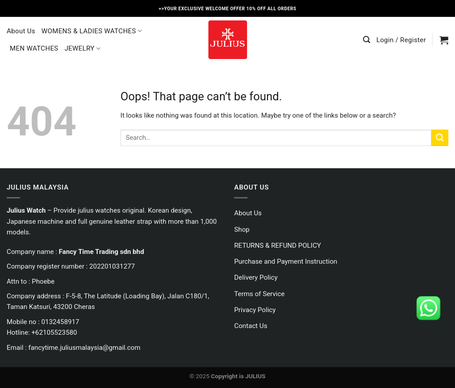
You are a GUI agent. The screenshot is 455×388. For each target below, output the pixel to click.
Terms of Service (259, 294)
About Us (21, 31)
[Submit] (439, 138)
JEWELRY (82, 48)
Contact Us (250, 326)
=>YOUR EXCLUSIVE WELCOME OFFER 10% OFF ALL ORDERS (227, 9)
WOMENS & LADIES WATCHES (91, 31)
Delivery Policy (256, 277)
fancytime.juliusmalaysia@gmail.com (84, 348)
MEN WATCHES (34, 48)
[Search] (366, 39)
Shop (242, 230)
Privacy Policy (255, 310)
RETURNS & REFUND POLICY (277, 245)
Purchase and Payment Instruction (285, 261)
